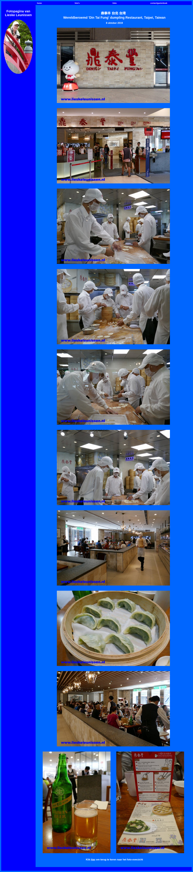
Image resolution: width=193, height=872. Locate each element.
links (114, 3)
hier (93, 859)
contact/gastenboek (158, 3)
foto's (77, 3)
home (39, 3)
